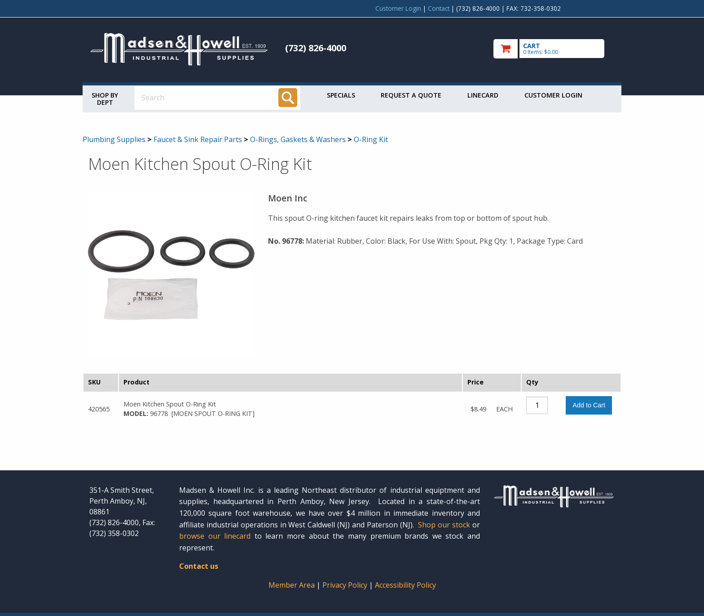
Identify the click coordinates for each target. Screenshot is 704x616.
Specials (341, 95)
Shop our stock (444, 525)
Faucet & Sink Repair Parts (198, 139)
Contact (438, 8)
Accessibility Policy (405, 585)
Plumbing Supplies (114, 139)
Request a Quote (411, 95)
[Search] (287, 97)
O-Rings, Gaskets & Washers (298, 139)
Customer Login (398, 8)
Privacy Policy (345, 585)
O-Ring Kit (371, 139)
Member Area (291, 585)
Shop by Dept (105, 99)
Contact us (198, 566)
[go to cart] (554, 48)
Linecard (482, 95)
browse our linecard (215, 536)
